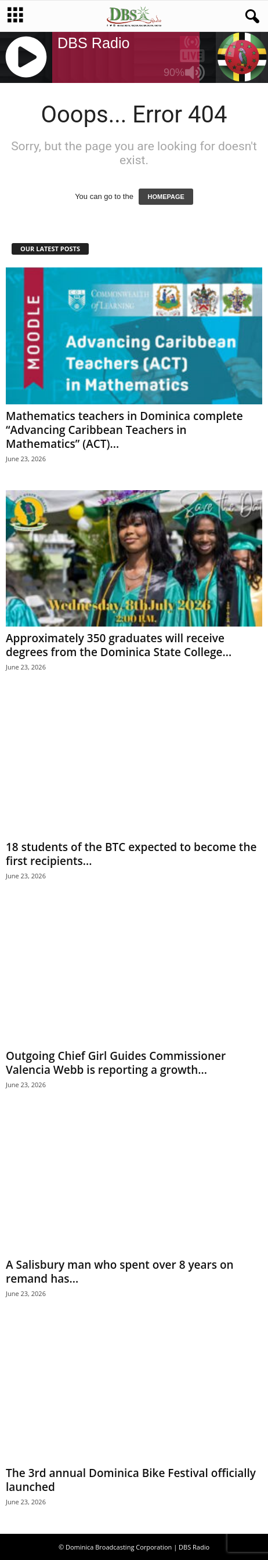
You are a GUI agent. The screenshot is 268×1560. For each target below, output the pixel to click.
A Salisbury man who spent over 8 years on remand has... (120, 1271)
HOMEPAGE (165, 196)
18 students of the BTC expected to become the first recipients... (131, 853)
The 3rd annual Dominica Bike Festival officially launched (131, 1479)
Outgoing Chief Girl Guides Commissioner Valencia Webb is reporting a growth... (116, 1062)
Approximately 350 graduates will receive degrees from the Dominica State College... (118, 645)
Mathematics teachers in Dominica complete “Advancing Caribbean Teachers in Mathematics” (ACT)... (124, 429)
